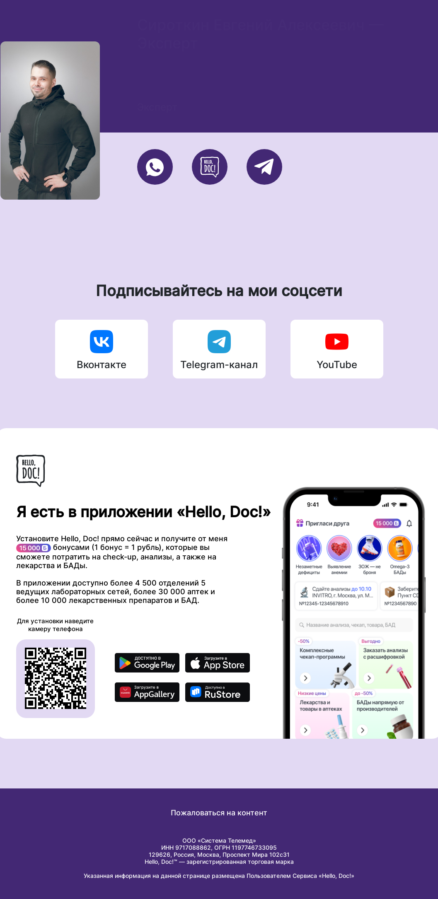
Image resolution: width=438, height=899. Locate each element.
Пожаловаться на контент (219, 812)
